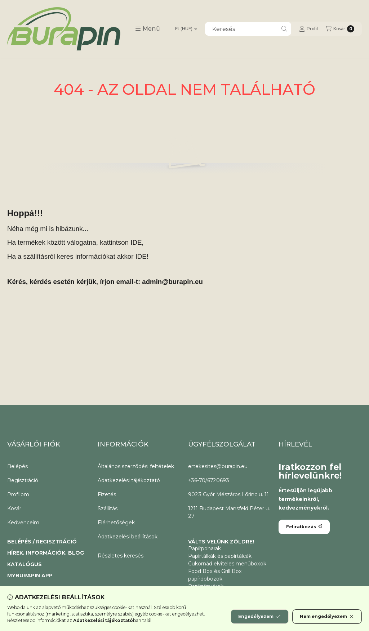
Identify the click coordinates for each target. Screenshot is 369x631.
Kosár (14, 508)
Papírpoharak (204, 548)
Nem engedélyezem (327, 616)
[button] (148, 29)
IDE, (136, 242)
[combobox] (248, 29)
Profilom (18, 494)
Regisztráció (22, 480)
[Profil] (308, 29)
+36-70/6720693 (208, 480)
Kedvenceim (23, 522)
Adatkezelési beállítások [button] (127, 536)
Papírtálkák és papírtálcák (220, 556)
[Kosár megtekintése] (340, 29)
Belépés (17, 466)
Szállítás (107, 508)
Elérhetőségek (116, 522)
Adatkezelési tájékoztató (129, 480)
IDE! (141, 256)
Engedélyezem (259, 616)
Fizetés (107, 494)
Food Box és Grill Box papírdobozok (215, 575)
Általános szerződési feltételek (136, 466)
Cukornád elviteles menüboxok (227, 563)
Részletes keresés (120, 555)
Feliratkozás (304, 526)
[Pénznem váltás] (186, 29)
